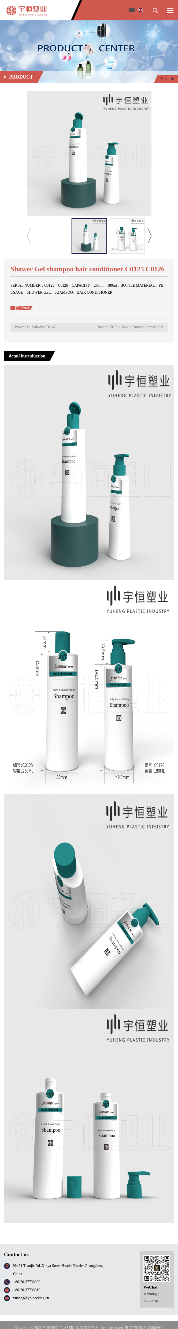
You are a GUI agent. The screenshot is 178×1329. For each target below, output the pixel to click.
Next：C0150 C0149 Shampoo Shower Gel (130, 327)
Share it (27, 308)
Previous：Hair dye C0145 (35, 327)
